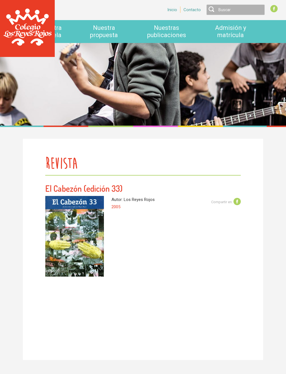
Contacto (192, 9)
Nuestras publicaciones (166, 31)
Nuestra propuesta (104, 31)
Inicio (172, 9)
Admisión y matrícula (230, 31)
